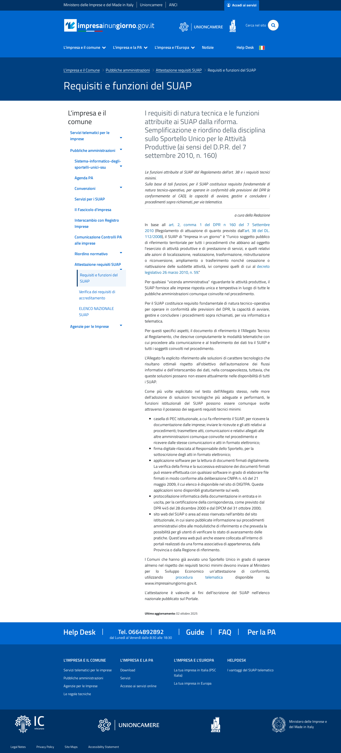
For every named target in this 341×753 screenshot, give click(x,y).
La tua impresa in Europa (192, 683)
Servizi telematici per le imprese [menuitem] (96, 136)
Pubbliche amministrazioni (83, 678)
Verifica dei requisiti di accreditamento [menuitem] (97, 295)
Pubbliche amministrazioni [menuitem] (96, 150)
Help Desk (245, 47)
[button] (83, 47)
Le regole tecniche (77, 693)
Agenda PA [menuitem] (84, 178)
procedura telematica (205, 577)
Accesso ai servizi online (138, 686)
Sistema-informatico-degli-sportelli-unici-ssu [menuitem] (99, 164)
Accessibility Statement (103, 746)
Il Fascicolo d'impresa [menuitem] (93, 210)
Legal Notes (18, 746)
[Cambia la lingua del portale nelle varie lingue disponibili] (262, 47)
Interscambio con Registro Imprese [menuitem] (97, 223)
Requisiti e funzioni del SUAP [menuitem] (99, 278)
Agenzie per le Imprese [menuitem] (96, 326)
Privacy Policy (45, 746)
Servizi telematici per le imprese (88, 670)
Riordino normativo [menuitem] (99, 254)
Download (127, 670)
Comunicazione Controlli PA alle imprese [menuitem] (98, 240)
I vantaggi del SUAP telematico (250, 670)
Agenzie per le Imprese (81, 686)
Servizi (125, 678)
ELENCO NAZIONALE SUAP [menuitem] (96, 312)
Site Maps (71, 746)
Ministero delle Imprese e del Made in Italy (99, 5)
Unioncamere (151, 5)
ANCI (173, 5)
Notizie (208, 47)
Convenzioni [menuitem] (99, 188)
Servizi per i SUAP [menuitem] (90, 199)
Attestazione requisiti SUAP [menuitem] (99, 265)
